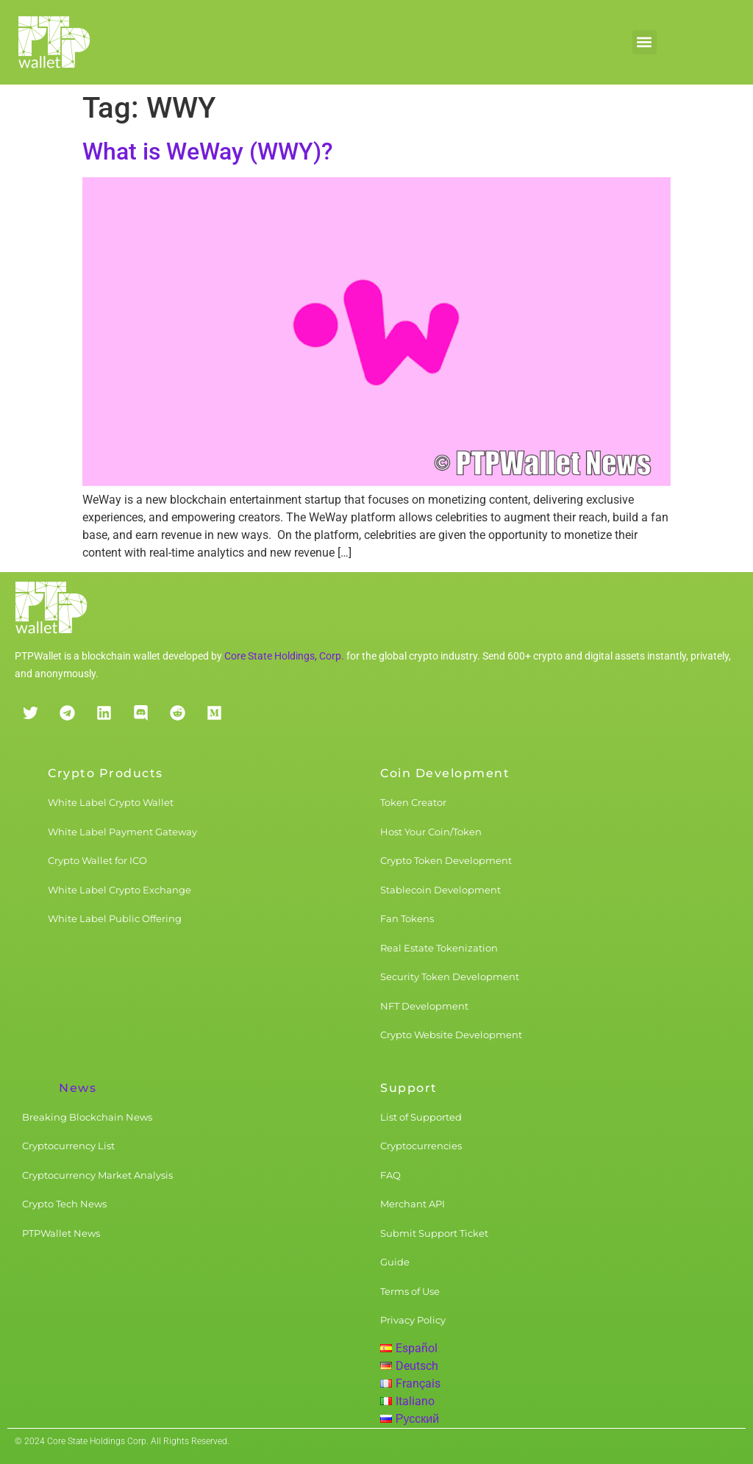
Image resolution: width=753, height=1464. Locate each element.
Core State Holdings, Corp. (284, 656)
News (77, 1088)
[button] (644, 42)
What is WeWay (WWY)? (207, 151)
